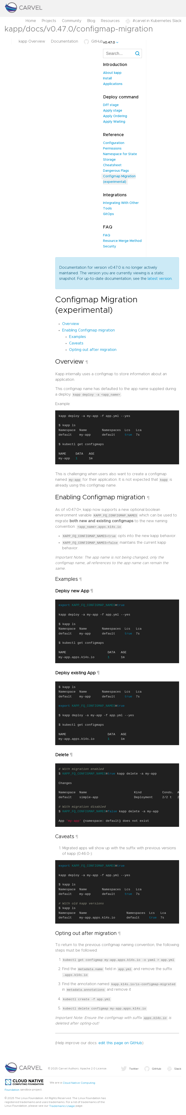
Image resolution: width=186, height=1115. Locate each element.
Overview (70, 324)
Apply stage (112, 110)
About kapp (112, 73)
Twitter (130, 1067)
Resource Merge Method (122, 241)
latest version (160, 279)
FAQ (106, 235)
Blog (91, 21)
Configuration (113, 143)
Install (107, 78)
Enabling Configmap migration (88, 330)
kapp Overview (32, 41)
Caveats (76, 343)
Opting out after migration (92, 350)
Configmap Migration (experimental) (119, 179)
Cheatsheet (112, 165)
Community (71, 21)
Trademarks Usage (62, 1104)
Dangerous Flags (116, 170)
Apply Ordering (115, 116)
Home (31, 21)
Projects (49, 21)
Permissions (112, 148)
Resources (110, 21)
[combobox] (122, 53)
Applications (112, 84)
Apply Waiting (114, 121)
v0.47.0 (109, 42)
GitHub (93, 41)
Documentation (64, 41)
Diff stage (111, 105)
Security (109, 246)
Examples (77, 337)
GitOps (108, 214)
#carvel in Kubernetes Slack (153, 21)
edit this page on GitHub (120, 1042)
